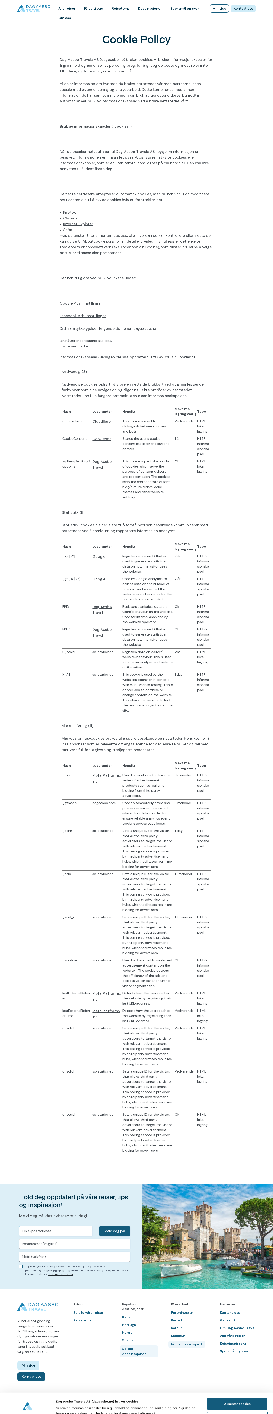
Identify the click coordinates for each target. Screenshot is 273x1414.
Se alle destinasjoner (134, 1351)
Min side (219, 8)
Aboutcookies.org (98, 241)
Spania (127, 1340)
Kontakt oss (243, 8)
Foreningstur (182, 1312)
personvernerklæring (61, 1274)
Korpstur (178, 1320)
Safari (68, 229)
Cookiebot (186, 357)
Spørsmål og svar (184, 8)
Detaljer (62, 1405)
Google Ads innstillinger (81, 303)
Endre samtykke (74, 346)
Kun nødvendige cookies (237, 1398)
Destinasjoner (150, 8)
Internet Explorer (78, 224)
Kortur (176, 1328)
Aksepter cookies (237, 1384)
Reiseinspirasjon (233, 1343)
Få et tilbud (93, 8)
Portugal (129, 1325)
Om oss (64, 18)
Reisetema (121, 8)
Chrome (70, 218)
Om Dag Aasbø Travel (237, 1328)
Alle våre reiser (232, 1335)
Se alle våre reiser (88, 1312)
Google (98, 556)
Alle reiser (67, 8)
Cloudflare (101, 421)
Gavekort (228, 1320)
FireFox (69, 212)
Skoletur (178, 1335)
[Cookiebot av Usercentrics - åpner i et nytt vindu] (27, 1405)
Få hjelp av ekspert (187, 1344)
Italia (126, 1317)
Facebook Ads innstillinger (83, 315)
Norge (127, 1332)
